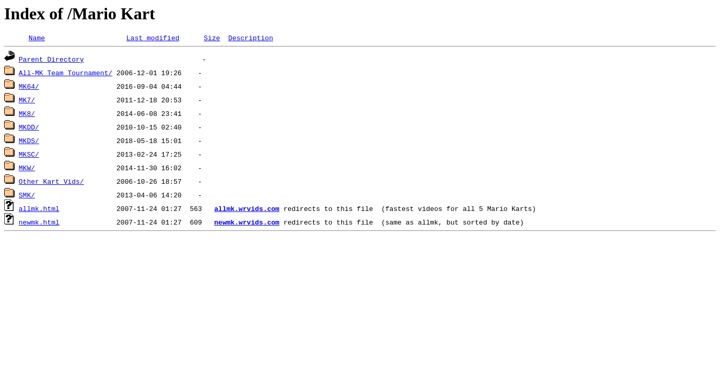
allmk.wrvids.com (246, 210)
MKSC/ (29, 155)
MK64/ (29, 87)
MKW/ (27, 169)
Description (250, 39)
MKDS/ (29, 142)
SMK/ (27, 196)
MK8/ (27, 115)
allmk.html (39, 210)
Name (37, 39)
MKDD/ (29, 128)
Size (212, 39)
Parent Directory (51, 60)
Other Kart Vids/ (51, 182)
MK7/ (27, 101)
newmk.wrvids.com (246, 223)
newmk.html (39, 223)
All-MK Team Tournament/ (65, 74)
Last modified (152, 39)
